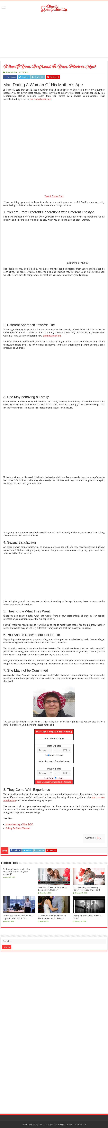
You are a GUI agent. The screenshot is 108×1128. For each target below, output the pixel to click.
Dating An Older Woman (17, 828)
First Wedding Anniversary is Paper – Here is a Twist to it (86, 888)
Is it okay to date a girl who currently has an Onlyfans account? (16, 871)
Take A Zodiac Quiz (54, 196)
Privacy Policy (80, 1124)
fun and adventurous (40, 99)
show (99, 838)
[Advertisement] (54, 35)
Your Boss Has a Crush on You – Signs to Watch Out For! (18, 917)
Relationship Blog (11, 72)
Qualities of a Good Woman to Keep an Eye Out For (52, 888)
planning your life (52, 335)
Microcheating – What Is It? (19, 824)
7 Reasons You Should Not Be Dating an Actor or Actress (52, 917)
